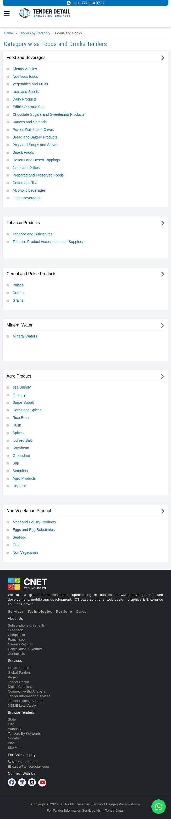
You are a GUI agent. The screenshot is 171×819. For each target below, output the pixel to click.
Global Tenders (19, 672)
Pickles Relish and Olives (33, 130)
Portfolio (64, 611)
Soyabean (21, 448)
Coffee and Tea (25, 183)
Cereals (19, 293)
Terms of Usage (104, 804)
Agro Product (19, 376)
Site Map (14, 748)
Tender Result (18, 682)
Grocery (19, 395)
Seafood (19, 537)
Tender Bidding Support (25, 701)
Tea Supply (22, 387)
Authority (14, 729)
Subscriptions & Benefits (26, 625)
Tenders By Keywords (24, 733)
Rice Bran (21, 418)
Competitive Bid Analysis (26, 691)
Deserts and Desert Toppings (36, 160)
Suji (16, 463)
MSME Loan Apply (22, 705)
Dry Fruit (20, 486)
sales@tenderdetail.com (30, 766)
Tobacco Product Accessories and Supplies (48, 242)
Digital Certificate (21, 687)
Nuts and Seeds (26, 92)
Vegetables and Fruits (30, 84)
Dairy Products (25, 99)
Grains (18, 300)
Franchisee (16, 639)
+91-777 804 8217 (88, 3)
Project (13, 677)
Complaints (16, 635)
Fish (16, 545)
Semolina (20, 471)
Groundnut (21, 455)
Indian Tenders (19, 668)
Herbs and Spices (27, 410)
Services (16, 611)
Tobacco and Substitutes (33, 234)
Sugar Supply (24, 402)
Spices (18, 433)
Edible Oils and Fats (29, 107)
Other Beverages (26, 198)
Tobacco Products (23, 222)
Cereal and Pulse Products (31, 274)
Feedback (15, 630)
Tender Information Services (29, 696)
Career (82, 611)
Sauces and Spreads (30, 122)
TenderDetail (114, 810)
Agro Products (24, 478)
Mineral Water (19, 325)
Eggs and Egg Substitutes (34, 530)
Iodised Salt (22, 440)
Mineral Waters (25, 336)
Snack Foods (23, 152)
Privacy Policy (129, 804)
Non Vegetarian (25, 552)
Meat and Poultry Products (34, 522)
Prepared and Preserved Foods (38, 175)
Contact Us (16, 654)
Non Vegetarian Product (29, 510)
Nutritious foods (25, 76)
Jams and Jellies (26, 167)
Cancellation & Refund (25, 649)
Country (14, 738)
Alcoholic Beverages (29, 190)
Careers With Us (20, 644)
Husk (17, 425)
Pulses (18, 285)
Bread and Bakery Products (35, 137)
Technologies (39, 611)
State (12, 719)
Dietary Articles (25, 69)
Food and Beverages (26, 57)
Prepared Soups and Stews (35, 145)
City (11, 724)
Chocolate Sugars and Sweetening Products (49, 114)
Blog (11, 743)
